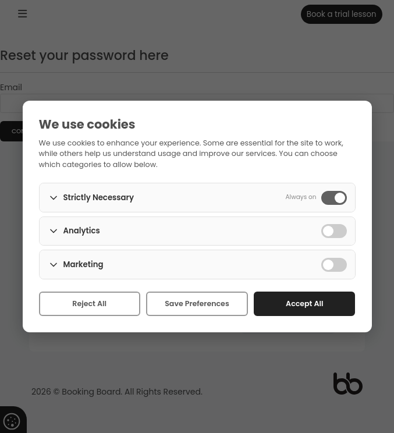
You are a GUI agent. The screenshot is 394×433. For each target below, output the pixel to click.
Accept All (304, 303)
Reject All (89, 303)
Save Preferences (197, 303)
